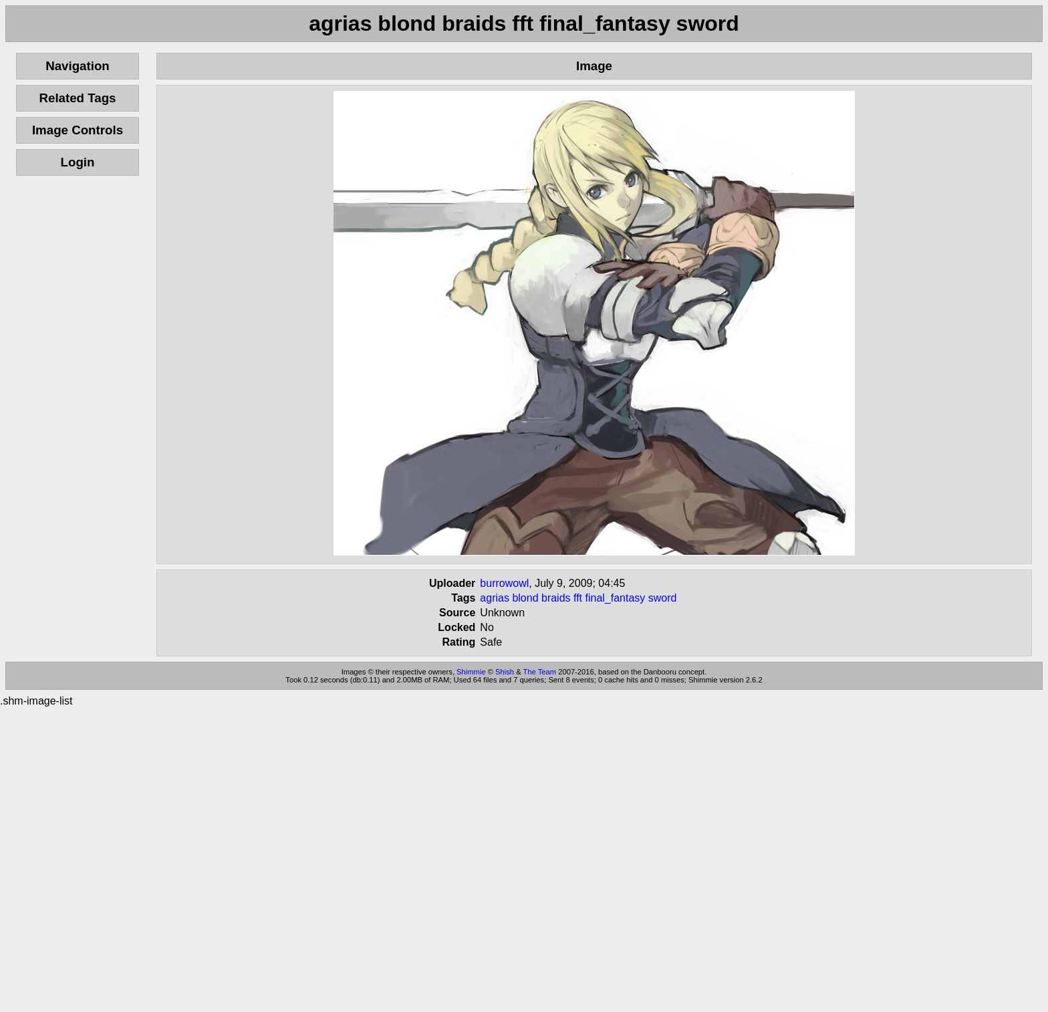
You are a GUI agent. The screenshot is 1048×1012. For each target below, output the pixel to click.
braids (556, 598)
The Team (540, 672)
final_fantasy (615, 598)
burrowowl (504, 583)
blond (525, 598)
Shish (504, 672)
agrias (494, 598)
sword (662, 598)
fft (577, 598)
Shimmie (471, 672)
